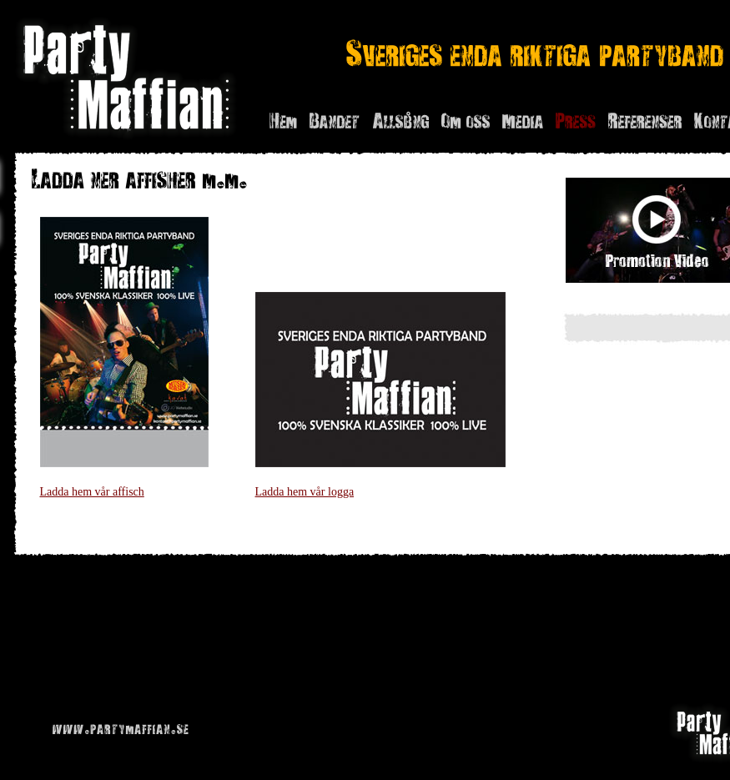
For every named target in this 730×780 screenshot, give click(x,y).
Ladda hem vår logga (305, 492)
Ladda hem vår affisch (92, 492)
